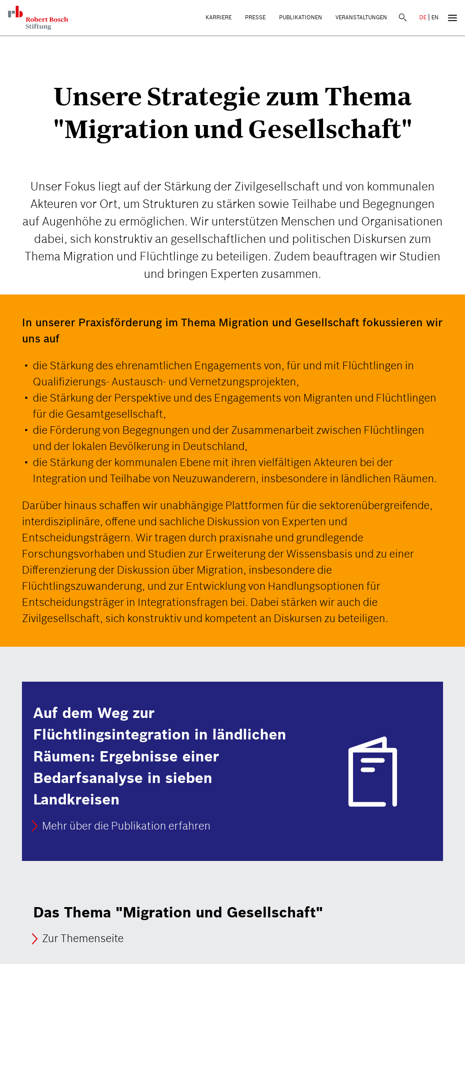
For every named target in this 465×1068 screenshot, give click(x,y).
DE (422, 17)
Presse (255, 17)
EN (435, 17)
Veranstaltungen (361, 17)
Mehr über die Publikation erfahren (126, 825)
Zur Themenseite (83, 938)
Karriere (219, 17)
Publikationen (300, 17)
